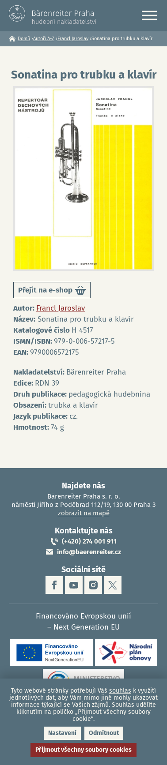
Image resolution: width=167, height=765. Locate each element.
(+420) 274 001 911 (89, 541)
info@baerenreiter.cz (89, 552)
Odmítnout (104, 733)
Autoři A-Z (43, 38)
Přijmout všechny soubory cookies (83, 750)
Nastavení (62, 733)
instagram (93, 585)
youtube (74, 585)
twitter (112, 585)
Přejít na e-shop (52, 292)
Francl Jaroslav (72, 38)
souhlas (120, 690)
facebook (54, 585)
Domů (24, 38)
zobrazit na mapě (84, 513)
